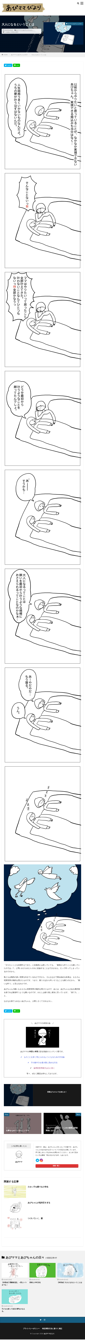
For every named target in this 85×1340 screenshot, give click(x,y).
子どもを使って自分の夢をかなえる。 (13, 1311)
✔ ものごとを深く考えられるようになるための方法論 (43, 1057)
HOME (6, 54)
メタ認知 (7, 32)
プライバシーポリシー (32, 1329)
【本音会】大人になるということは (69, 1283)
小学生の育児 (14, 32)
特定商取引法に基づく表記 (51, 1329)
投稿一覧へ (56, 1167)
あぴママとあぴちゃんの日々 (24, 30)
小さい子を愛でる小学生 (37, 1188)
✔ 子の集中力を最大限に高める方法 (42, 1062)
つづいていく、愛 (35, 1219)
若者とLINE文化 (35, 1283)
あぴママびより (49, 1334)
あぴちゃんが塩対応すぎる (38, 1204)
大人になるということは (39, 54)
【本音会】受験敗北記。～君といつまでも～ (14, 1284)
